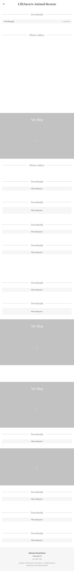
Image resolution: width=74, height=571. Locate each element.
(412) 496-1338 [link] (37, 559)
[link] (37, 5)
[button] (7, 4)
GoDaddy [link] (35, 565)
